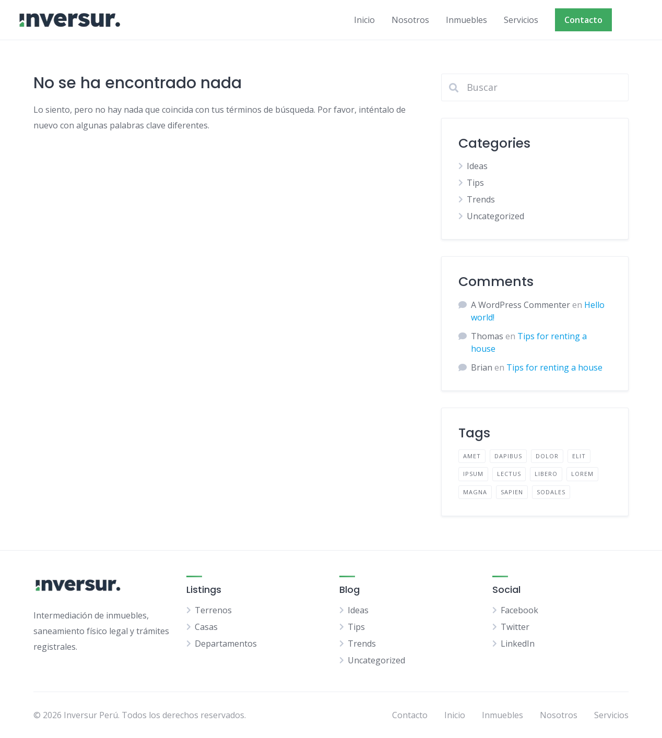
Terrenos (213, 610)
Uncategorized (495, 216)
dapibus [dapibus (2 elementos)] (508, 456)
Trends (481, 199)
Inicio (364, 20)
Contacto (583, 20)
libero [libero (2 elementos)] (546, 474)
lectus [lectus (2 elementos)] (509, 474)
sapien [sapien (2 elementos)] (512, 492)
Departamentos (226, 643)
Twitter (515, 627)
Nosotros (410, 20)
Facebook (519, 610)
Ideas (477, 166)
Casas (206, 627)
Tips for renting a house (554, 367)
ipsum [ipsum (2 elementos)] (473, 474)
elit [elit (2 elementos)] (579, 456)
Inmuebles (466, 20)
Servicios (521, 20)
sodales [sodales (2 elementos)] (551, 492)
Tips (475, 182)
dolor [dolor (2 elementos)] (547, 456)
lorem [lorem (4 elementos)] (582, 474)
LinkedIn (518, 643)
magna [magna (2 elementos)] (475, 492)
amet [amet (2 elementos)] (472, 456)
